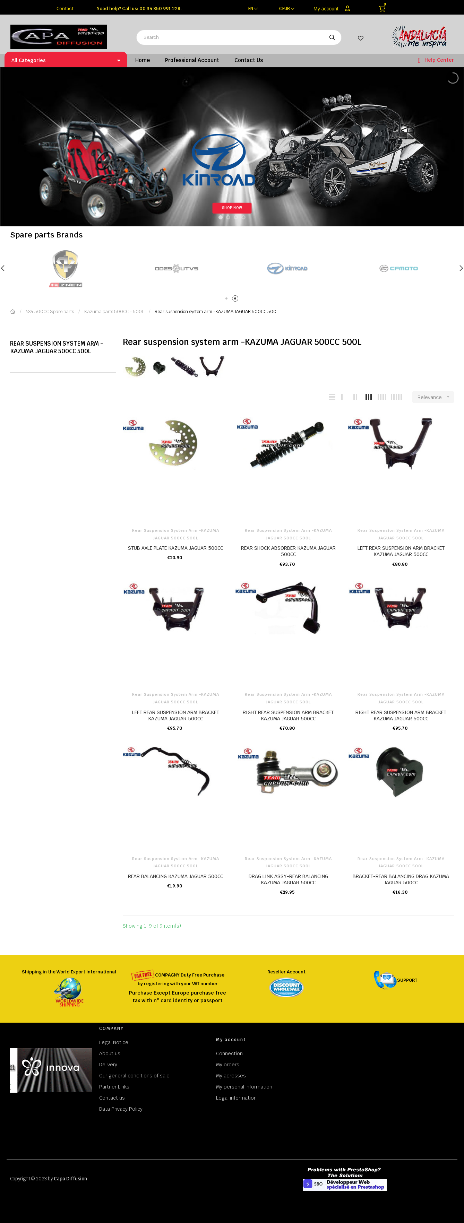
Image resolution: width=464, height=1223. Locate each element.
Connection (229, 1053)
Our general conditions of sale (134, 1076)
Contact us (112, 1098)
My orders (227, 1064)
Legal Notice (113, 1042)
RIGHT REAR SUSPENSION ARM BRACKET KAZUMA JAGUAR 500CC (288, 715)
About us (109, 1053)
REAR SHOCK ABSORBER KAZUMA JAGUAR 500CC (288, 551)
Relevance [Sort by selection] (436, 397)
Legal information (236, 1098)
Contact (65, 8)
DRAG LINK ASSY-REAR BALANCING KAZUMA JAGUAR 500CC (288, 879)
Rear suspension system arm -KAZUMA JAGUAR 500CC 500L (56, 347)
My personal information (244, 1087)
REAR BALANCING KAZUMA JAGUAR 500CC (175, 876)
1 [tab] (227, 299)
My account (325, 8)
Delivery (108, 1064)
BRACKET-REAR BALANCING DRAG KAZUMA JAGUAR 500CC (401, 879)
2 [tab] (236, 299)
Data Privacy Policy (121, 1109)
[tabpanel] (176, 268)
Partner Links (114, 1087)
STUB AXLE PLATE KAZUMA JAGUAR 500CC (175, 548)
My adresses (231, 1076)
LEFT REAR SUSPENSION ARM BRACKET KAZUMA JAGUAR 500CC (401, 551)
